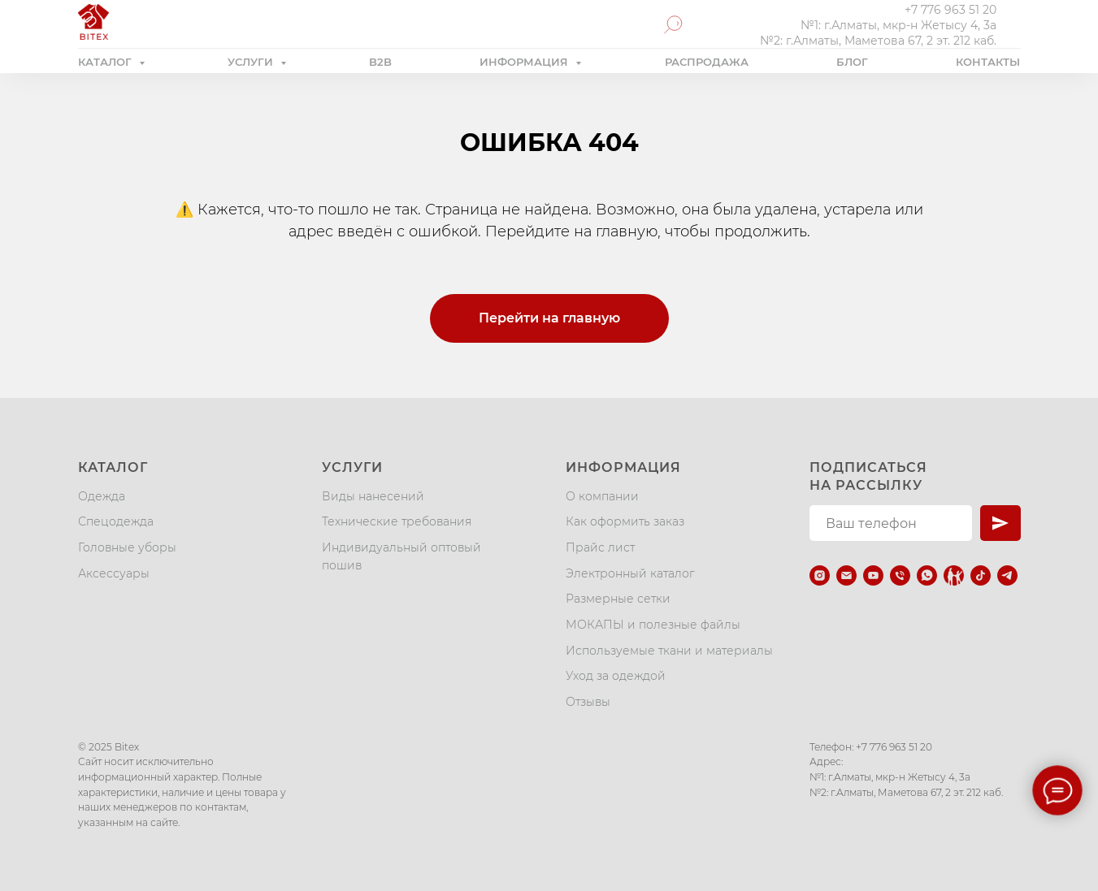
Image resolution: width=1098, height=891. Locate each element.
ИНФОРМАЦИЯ (525, 61)
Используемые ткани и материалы (669, 650)
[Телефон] (900, 575)
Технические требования (396, 521)
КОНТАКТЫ (988, 61)
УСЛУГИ (252, 61)
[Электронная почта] (846, 575)
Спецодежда (116, 521)
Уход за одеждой (616, 675)
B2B (380, 61)
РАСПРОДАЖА (707, 61)
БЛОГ (852, 61)
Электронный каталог (630, 573)
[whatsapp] (927, 575)
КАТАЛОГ (106, 61)
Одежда (101, 496)
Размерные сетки (618, 598)
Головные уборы (127, 547)
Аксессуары (114, 573)
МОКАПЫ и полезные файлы (653, 624)
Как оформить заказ (625, 521)
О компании (602, 496)
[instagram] (819, 575)
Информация (623, 467)
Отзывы (588, 701)
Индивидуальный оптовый (401, 547)
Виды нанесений (373, 496)
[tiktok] (980, 575)
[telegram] (1007, 575)
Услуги (352, 467)
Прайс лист (600, 547)
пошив (342, 565)
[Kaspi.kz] (954, 575)
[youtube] (873, 575)
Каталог (113, 467)
